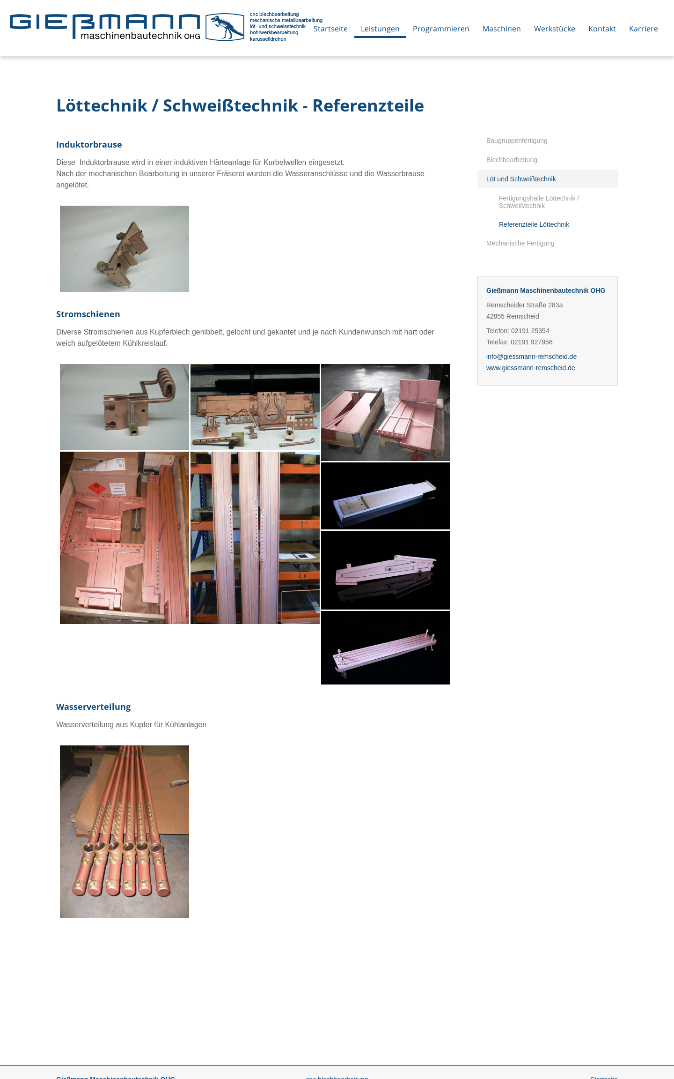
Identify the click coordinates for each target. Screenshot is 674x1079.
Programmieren (441, 28)
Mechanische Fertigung (520, 243)
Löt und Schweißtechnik (521, 179)
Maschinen (502, 28)
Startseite (331, 28)
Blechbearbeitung (511, 160)
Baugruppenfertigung (517, 140)
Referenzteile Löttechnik (534, 224)
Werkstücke (554, 28)
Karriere (643, 28)
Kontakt (602, 28)
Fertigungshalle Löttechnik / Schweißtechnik (539, 201)
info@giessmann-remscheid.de (531, 356)
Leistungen (380, 28)
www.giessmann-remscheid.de (530, 368)
